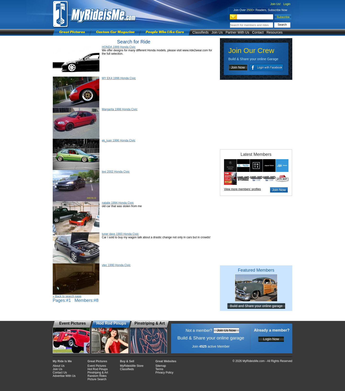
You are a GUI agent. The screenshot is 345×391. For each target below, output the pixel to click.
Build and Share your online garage (256, 306)
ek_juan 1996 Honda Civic (118, 140)
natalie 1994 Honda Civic (118, 202)
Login (286, 4)
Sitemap (160, 366)
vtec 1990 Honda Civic (116, 265)
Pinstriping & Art (97, 372)
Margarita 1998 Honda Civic (120, 109)
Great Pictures (72, 31)
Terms (159, 369)
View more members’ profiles (242, 189)
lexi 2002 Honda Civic (116, 171)
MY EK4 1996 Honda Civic (119, 78)
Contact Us (60, 372)
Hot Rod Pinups (97, 369)
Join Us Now (226, 330)
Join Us (217, 32)
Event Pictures (96, 366)
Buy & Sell (127, 361)
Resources (274, 32)
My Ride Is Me (62, 361)
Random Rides (96, 376)
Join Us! (275, 4)
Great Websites (165, 361)
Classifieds (200, 32)
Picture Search (96, 379)
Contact (258, 32)
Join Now (238, 67)
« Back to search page (67, 296)
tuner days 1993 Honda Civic (120, 234)
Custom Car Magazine (115, 31)
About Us (58, 366)
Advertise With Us (64, 376)
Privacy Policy (164, 372)
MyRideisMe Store (132, 366)
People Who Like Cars (165, 31)
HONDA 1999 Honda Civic (119, 47)
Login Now (271, 339)
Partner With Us (237, 32)
